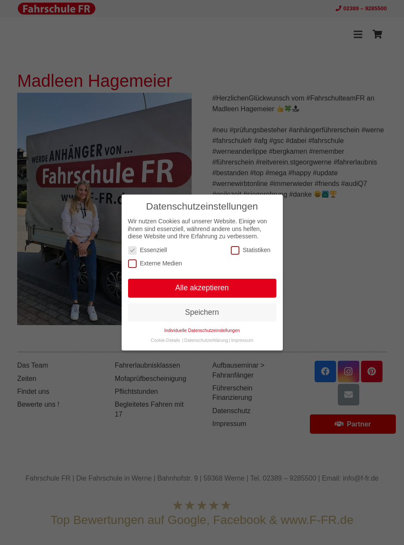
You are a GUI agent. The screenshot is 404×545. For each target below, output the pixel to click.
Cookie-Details (165, 340)
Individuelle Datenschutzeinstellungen (202, 330)
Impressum (242, 340)
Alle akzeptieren (202, 287)
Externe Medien (155, 263)
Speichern (202, 312)
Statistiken (251, 250)
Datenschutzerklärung (206, 340)
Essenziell (147, 250)
